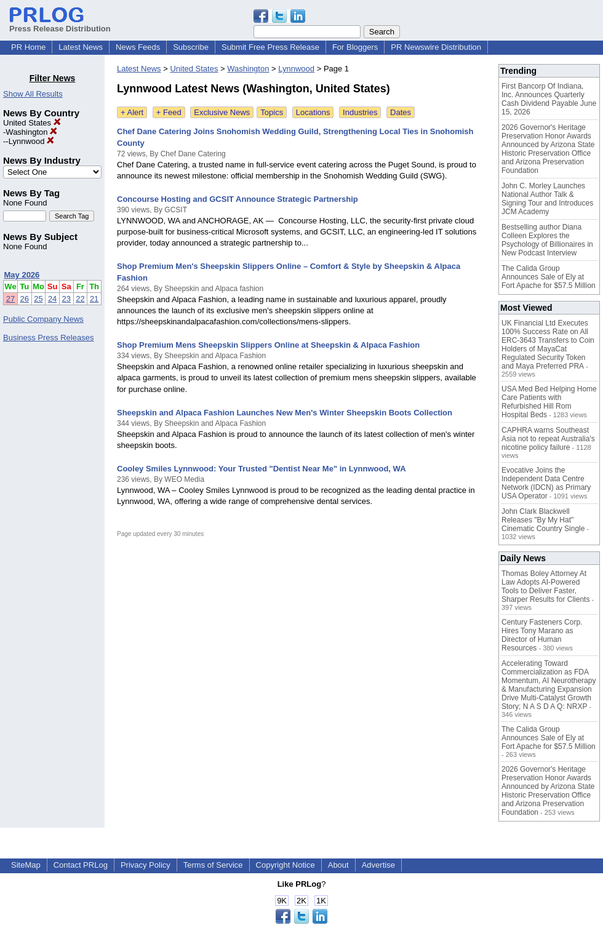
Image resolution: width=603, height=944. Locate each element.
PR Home (28, 47)
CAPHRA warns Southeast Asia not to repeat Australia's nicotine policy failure (548, 439)
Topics (271, 112)
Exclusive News (222, 112)
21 (94, 298)
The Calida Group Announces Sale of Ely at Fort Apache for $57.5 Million (548, 277)
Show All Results (33, 93)
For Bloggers (355, 47)
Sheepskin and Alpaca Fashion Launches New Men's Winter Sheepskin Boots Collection (284, 412)
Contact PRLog (81, 865)
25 (38, 298)
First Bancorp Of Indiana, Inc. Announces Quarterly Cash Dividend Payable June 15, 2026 (548, 99)
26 (24, 298)
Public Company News (43, 319)
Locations (313, 112)
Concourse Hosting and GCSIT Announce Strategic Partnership (237, 199)
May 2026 (22, 274)
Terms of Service (213, 865)
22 (80, 298)
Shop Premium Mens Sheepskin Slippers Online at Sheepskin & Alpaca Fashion (268, 345)
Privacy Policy (145, 865)
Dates (400, 112)
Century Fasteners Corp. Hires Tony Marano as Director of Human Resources (541, 635)
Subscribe (191, 47)
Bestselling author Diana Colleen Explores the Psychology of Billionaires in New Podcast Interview (547, 240)
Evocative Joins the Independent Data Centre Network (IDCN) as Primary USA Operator (546, 483)
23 (66, 298)
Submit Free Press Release (270, 47)
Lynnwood (31, 141)
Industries (360, 112)
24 (52, 298)
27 (10, 298)
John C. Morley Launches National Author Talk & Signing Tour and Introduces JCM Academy (547, 199)
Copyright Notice (285, 865)
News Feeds (138, 47)
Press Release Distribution (60, 24)
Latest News (80, 47)
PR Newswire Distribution (436, 47)
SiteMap (26, 865)
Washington (31, 132)
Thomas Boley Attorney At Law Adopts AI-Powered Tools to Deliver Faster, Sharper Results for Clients (545, 586)
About (338, 865)
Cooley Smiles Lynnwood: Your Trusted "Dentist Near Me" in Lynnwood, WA (261, 468)
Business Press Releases (48, 337)
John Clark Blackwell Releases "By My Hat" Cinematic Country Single (543, 520)
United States (32, 122)
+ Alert (132, 112)
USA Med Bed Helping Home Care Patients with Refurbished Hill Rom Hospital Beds (549, 402)
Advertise (378, 865)
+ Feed (169, 112)
